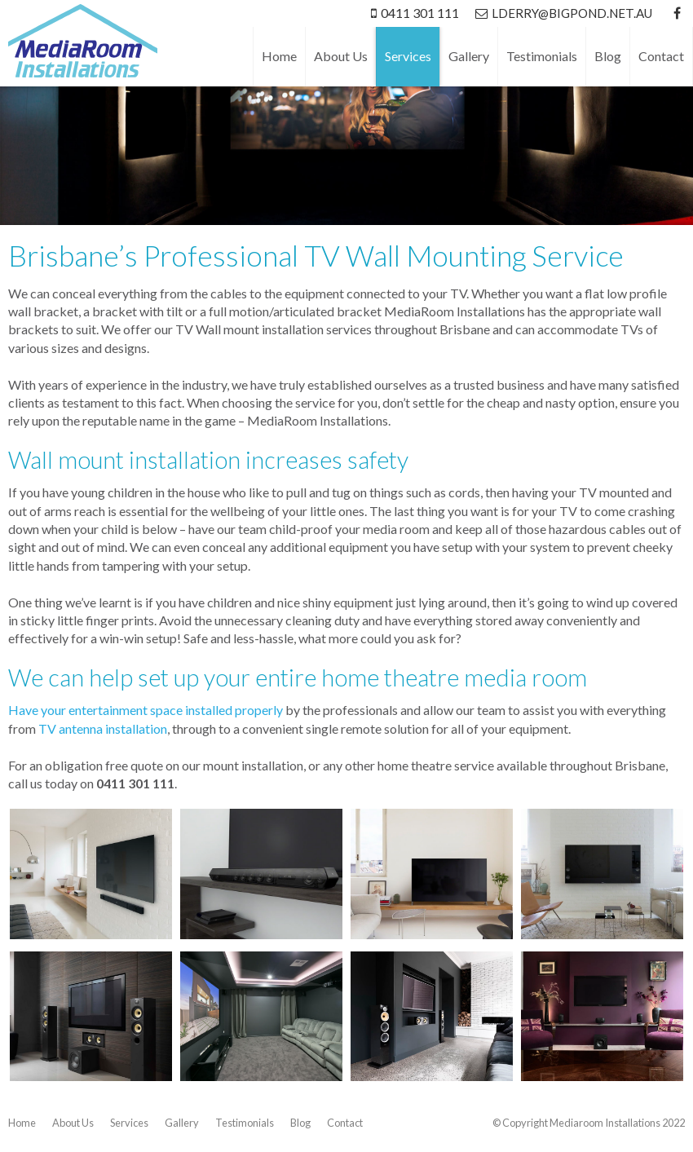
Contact (345, 1122)
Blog (300, 1122)
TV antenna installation (102, 728)
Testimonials (244, 1122)
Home (22, 1122)
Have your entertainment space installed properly (145, 709)
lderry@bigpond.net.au (572, 13)
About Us (73, 1122)
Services (129, 1122)
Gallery (182, 1122)
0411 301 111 (420, 12)
